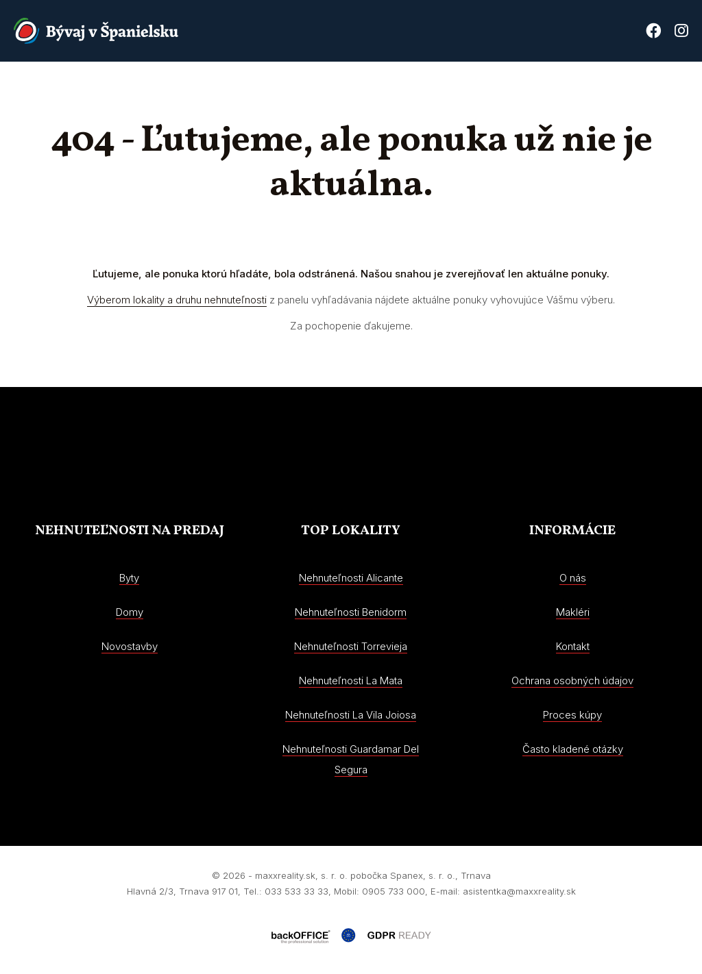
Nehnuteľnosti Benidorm (351, 612)
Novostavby (372, 92)
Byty (129, 577)
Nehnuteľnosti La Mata (350, 680)
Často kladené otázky (572, 749)
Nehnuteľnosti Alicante (351, 577)
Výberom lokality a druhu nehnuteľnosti (177, 299)
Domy (129, 612)
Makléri (573, 612)
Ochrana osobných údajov (572, 680)
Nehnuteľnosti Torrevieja (350, 646)
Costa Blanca (505, 92)
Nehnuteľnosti (281, 92)
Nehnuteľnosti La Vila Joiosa (350, 714)
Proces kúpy (592, 92)
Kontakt (665, 92)
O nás (437, 92)
